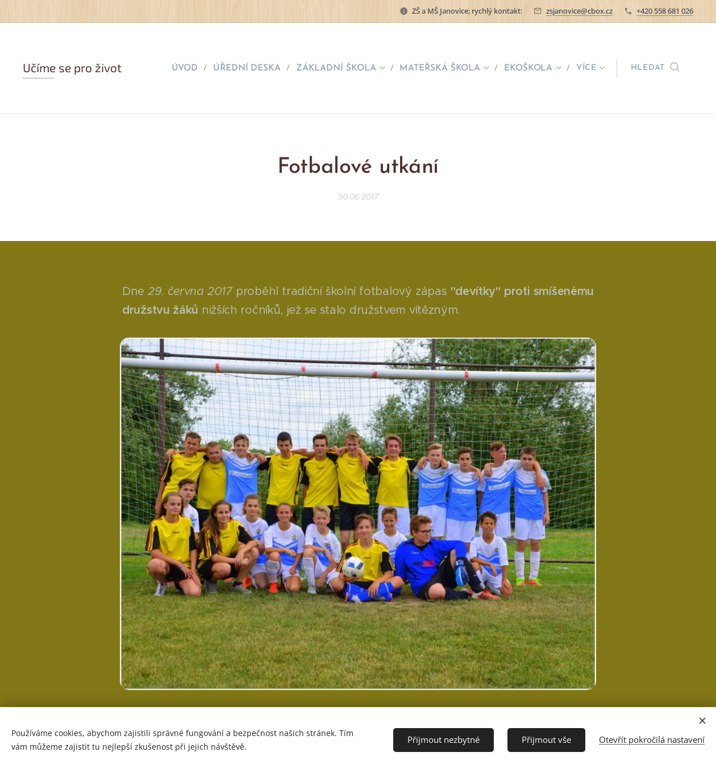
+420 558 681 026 (664, 11)
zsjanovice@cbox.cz (579, 11)
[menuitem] (193, 68)
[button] (655, 68)
